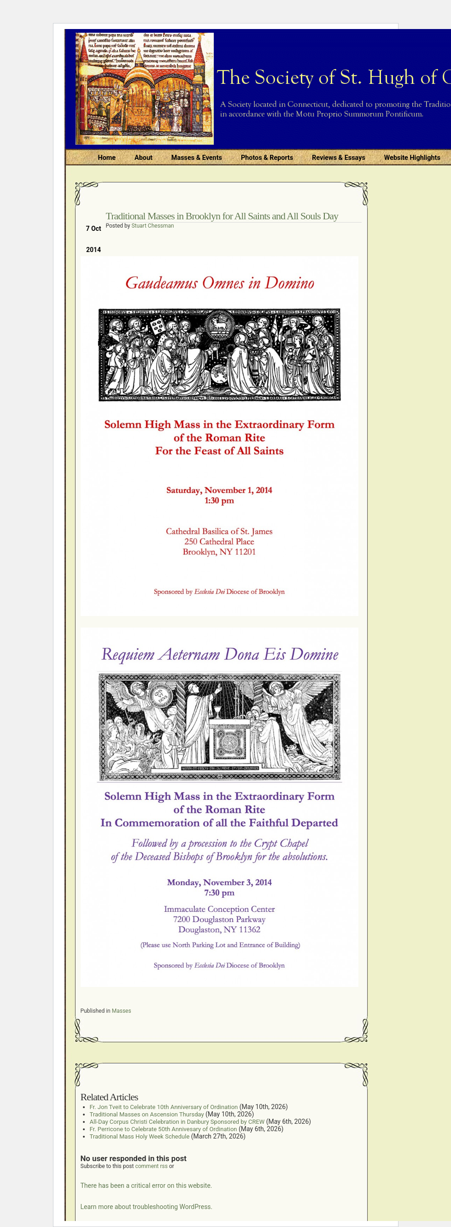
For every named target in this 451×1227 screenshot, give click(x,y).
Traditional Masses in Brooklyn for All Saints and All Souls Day (222, 216)
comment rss (151, 1166)
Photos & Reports (267, 158)
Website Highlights (412, 158)
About (143, 158)
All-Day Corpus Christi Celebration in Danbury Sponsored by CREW (177, 1121)
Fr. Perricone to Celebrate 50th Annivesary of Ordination (163, 1129)
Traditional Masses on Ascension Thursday (147, 1114)
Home (107, 158)
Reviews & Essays (338, 158)
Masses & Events (196, 158)
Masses (121, 1011)
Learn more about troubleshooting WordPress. (147, 1206)
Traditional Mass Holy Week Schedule (140, 1136)
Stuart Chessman (152, 226)
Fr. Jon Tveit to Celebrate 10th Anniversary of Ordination (164, 1107)
